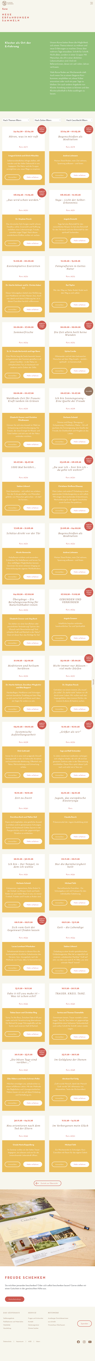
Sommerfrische (23, 344)
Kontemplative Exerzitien (23, 278)
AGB (29, 1354)
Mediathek (6, 1338)
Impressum (19, 1354)
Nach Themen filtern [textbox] (12, 132)
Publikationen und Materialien (13, 1334)
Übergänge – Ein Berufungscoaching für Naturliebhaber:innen (23, 615)
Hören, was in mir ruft (23, 149)
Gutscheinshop (15, 1312)
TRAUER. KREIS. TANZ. (70, 1006)
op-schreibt (52, 1334)
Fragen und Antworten (35, 1331)
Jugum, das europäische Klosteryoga (70, 812)
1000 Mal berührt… (23, 479)
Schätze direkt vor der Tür (23, 546)
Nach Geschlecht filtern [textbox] (76, 132)
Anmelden (12, 190)
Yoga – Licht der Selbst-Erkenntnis (70, 214)
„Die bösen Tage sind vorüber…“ (23, 1074)
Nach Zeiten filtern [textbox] (43, 132)
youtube (90, 1354)
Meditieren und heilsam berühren (23, 680)
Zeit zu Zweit (23, 810)
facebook (78, 1354)
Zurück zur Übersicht (49, 1196)
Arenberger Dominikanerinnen (58, 1331)
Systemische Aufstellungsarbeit (23, 746)
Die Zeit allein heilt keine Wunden (70, 346)
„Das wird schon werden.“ (23, 212)
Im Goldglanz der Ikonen (70, 1072)
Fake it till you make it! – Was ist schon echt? (23, 1007)
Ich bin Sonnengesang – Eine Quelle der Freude (70, 412)
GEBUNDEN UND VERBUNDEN (70, 613)
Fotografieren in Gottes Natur (70, 280)
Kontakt (30, 1334)
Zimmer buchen (33, 1341)
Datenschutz (7, 1354)
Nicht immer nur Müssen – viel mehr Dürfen (70, 680)
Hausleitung (7, 1341)
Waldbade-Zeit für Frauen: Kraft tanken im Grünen (23, 412)
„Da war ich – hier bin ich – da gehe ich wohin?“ (70, 481)
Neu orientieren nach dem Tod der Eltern (23, 1140)
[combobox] (16, 132)
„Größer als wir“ (70, 744)
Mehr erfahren (33, 190)
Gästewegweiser (33, 1338)
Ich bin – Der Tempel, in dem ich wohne (23, 878)
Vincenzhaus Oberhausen (56, 1338)
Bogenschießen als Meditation (70, 151)
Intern (38, 1354)
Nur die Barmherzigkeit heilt (70, 878)
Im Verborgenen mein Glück (70, 1138)
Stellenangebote (8, 1331)
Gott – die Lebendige (70, 940)
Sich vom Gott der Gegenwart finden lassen (23, 941)
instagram (84, 1354)
